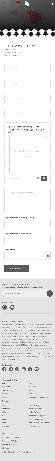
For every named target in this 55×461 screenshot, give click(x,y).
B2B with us (7, 387)
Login (4, 398)
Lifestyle (5, 426)
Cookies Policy (8, 444)
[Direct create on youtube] (37, 369)
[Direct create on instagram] (30, 369)
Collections (6, 409)
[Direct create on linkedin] (24, 369)
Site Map (5, 448)
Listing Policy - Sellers (11, 437)
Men (4, 416)
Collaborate (33, 394)
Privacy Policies (35, 409)
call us (4, 307)
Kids (4, 423)
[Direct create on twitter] (11, 369)
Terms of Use (34, 426)
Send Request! (16, 268)
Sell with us (7, 390)
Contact (5, 394)
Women (5, 419)
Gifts (4, 412)
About (4, 383)
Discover (32, 387)
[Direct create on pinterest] (17, 369)
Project (32, 390)
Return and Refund (37, 419)
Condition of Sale (9, 441)
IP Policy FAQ (7, 434)
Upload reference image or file (26, 129)
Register (5, 401)
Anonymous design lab (38, 398)
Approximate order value (17, 233)
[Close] (46, 137)
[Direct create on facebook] (4, 369)
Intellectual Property (37, 416)
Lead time (9, 250)
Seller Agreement (36, 412)
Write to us (12, 307)
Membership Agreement (39, 423)
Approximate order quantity (19, 217)
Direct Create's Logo (27, 3)
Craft (31, 383)
